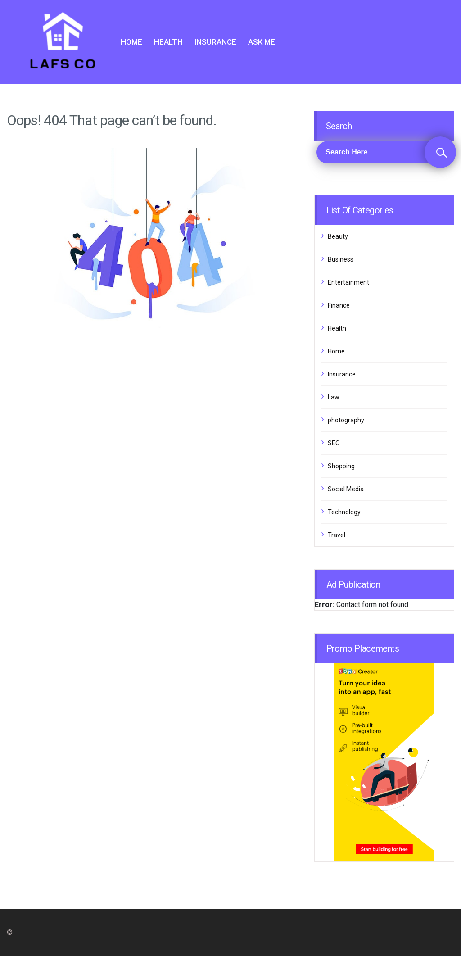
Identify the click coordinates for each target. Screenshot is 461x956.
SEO (334, 443)
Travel (336, 535)
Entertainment (348, 282)
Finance (339, 305)
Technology (344, 512)
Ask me (261, 41)
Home (131, 41)
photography (346, 420)
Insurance (215, 41)
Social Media (346, 489)
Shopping (341, 466)
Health (168, 41)
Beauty (338, 236)
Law (333, 397)
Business (340, 259)
